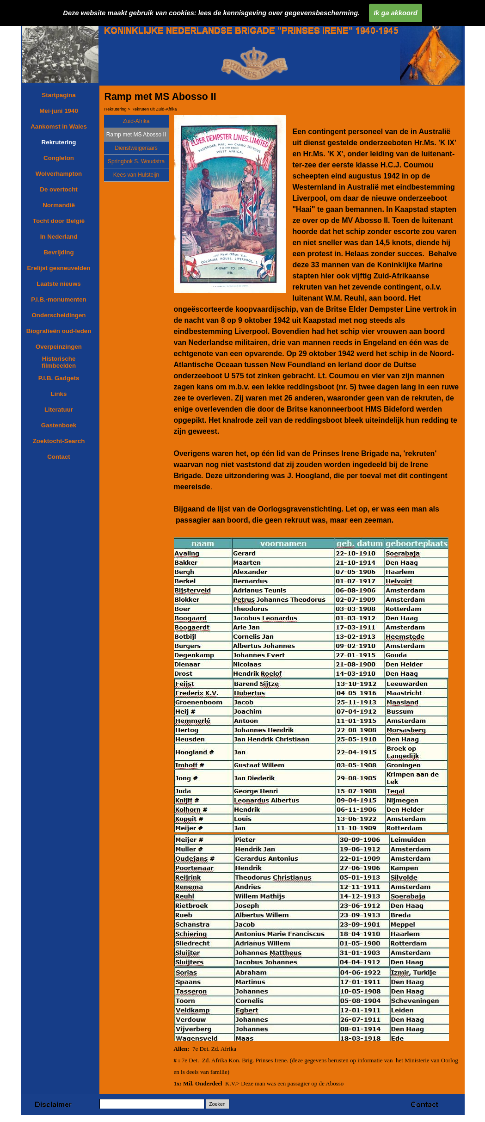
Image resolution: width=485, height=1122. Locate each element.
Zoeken (217, 1104)
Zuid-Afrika (136, 121)
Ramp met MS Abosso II (136, 134)
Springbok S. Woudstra (136, 161)
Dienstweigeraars (136, 148)
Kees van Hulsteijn (136, 175)
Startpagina (58, 95)
